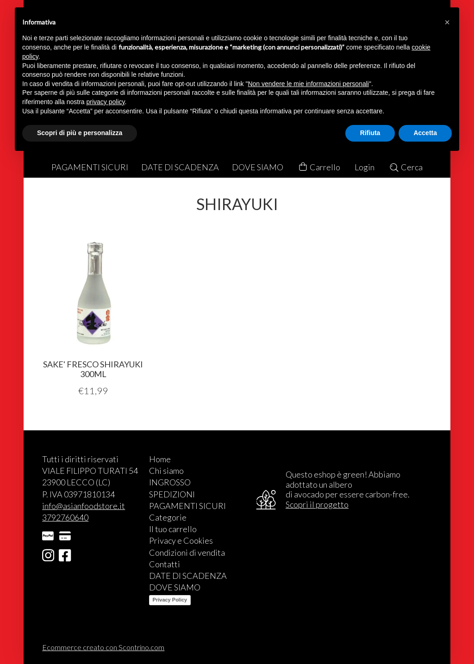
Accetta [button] (425, 133)
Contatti (164, 564)
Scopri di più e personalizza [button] (79, 133)
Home (160, 459)
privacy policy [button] (106, 101)
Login (364, 167)
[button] (447, 22)
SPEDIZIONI (172, 494)
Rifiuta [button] (370, 133)
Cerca (406, 167)
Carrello (319, 167)
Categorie (168, 517)
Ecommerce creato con (103, 647)
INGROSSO (170, 482)
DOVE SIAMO (257, 167)
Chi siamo (166, 470)
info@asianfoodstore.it (83, 506)
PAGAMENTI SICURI (89, 167)
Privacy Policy (170, 599)
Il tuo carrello (173, 529)
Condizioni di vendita (187, 552)
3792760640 (65, 517)
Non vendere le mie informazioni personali (308, 83)
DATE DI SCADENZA (180, 167)
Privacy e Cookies (181, 540)
